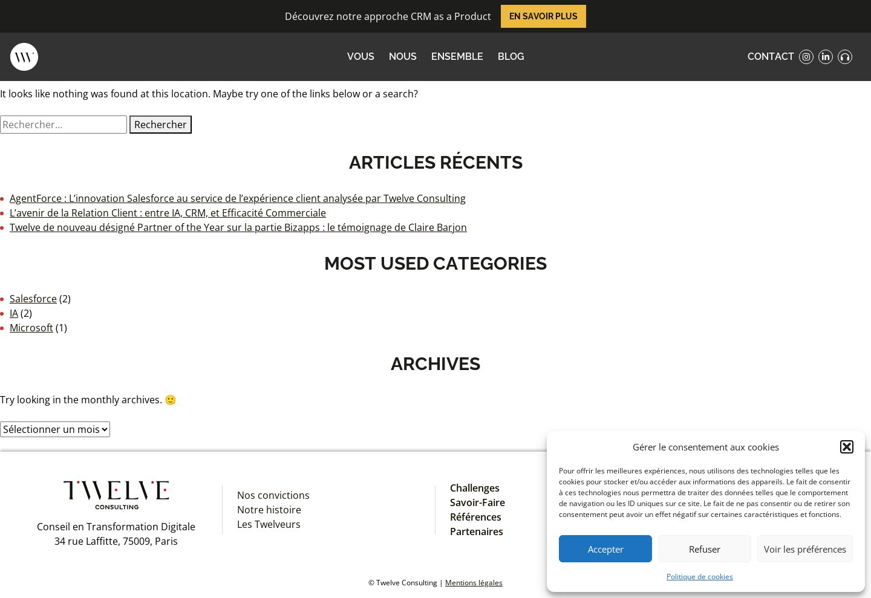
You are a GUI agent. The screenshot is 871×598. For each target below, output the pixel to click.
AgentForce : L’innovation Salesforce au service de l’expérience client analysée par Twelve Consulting (238, 198)
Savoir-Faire (477, 502)
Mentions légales (474, 582)
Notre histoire (269, 509)
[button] (847, 447)
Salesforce (33, 298)
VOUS (360, 56)
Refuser (704, 549)
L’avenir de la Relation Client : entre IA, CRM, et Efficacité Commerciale (168, 212)
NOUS (403, 56)
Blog (511, 56)
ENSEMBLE (457, 56)
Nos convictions (273, 495)
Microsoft (31, 327)
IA (14, 313)
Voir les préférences (805, 549)
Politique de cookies (700, 576)
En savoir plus (543, 16)
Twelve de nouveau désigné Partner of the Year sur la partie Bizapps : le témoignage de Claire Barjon (238, 227)
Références (475, 517)
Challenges (475, 488)
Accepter (606, 549)
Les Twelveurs (269, 524)
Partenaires (476, 531)
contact (771, 56)
